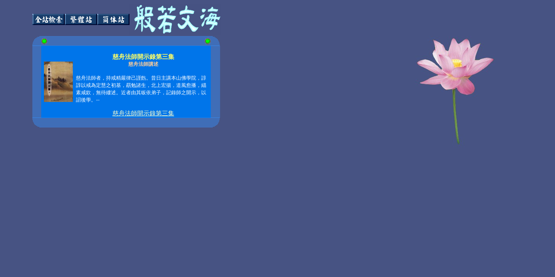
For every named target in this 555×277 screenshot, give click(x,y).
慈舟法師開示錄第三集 (143, 113)
